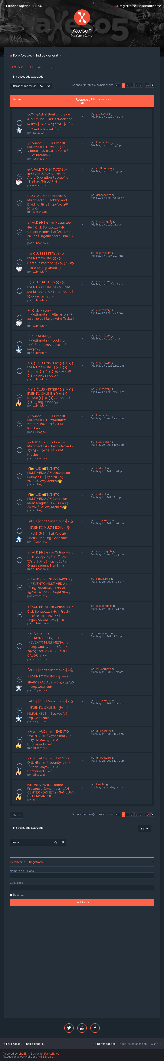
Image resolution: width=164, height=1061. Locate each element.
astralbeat (38, 132)
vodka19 (37, 484)
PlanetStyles (51, 1053)
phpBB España (45, 1056)
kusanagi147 (39, 158)
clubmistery (39, 271)
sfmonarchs (39, 596)
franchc (36, 799)
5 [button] (140, 85)
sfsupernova (39, 541)
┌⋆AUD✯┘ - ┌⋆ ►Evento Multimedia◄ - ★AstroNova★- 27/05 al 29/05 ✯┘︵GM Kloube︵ (50, 448)
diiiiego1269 (39, 747)
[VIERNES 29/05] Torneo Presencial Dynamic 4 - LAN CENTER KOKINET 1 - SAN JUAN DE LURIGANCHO (50, 790)
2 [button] (127, 85)
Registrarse (36, 862)
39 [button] (147, 85)
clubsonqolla (40, 243)
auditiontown (40, 185)
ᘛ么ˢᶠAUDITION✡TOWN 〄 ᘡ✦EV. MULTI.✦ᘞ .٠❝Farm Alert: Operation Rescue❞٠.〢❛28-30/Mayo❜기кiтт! (47, 175)
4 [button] (136, 85)
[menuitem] (37, 5)
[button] (117, 85)
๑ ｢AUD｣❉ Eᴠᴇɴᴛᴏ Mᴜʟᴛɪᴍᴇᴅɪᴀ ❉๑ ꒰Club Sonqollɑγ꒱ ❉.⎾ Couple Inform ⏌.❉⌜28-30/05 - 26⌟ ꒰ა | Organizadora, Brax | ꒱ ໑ (50, 231)
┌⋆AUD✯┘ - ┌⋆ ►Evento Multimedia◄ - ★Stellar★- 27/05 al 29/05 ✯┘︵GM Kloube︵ (47, 422)
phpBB (22, 1053)
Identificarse (17, 862)
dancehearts (39, 211)
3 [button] (132, 85)
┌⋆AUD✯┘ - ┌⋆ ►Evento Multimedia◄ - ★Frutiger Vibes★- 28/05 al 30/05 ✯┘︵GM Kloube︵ (48, 149)
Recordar (19, 894)
